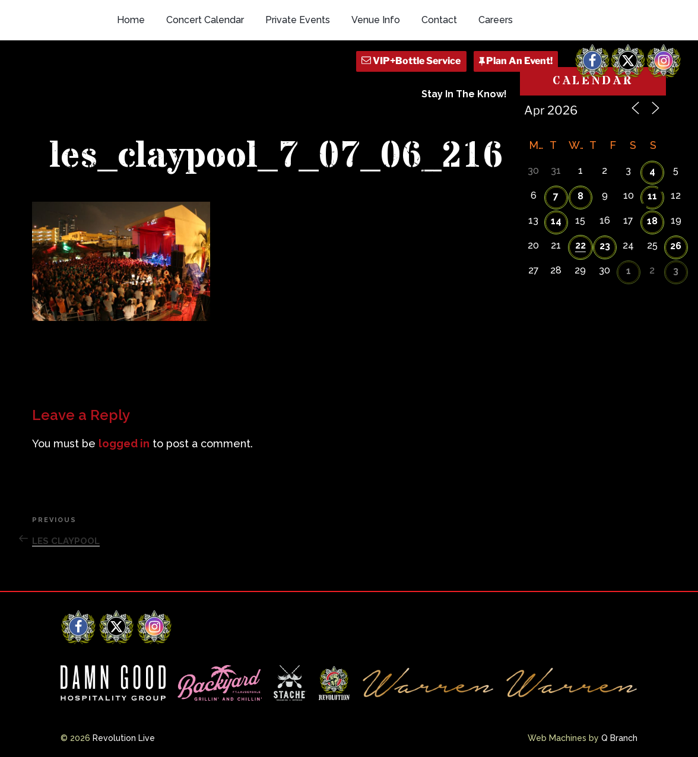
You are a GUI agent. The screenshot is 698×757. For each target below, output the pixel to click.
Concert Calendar (205, 20)
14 (556, 221)
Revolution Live (124, 738)
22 (580, 245)
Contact (439, 20)
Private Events (297, 20)
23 (604, 246)
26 (675, 246)
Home (131, 20)
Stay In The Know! (464, 94)
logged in (124, 443)
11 (652, 196)
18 (652, 221)
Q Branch (619, 738)
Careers (495, 20)
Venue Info (375, 20)
